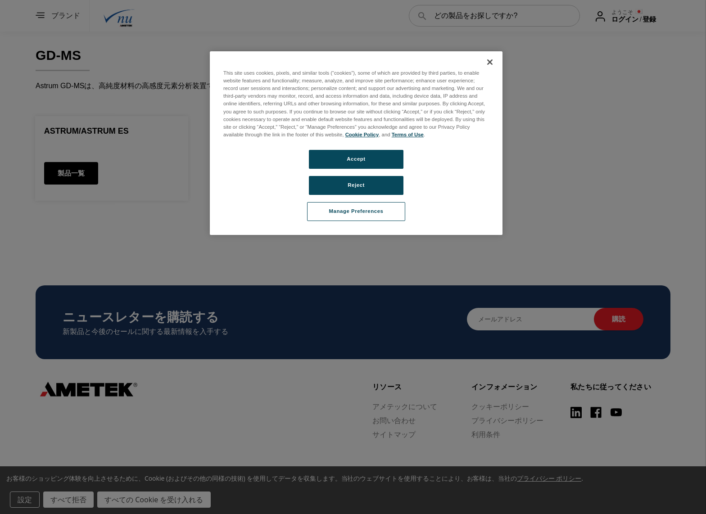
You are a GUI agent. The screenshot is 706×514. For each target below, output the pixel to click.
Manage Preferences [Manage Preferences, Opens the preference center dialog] (356, 211)
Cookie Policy (362, 134)
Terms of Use (408, 134)
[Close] (490, 62)
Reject (356, 185)
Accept (356, 159)
